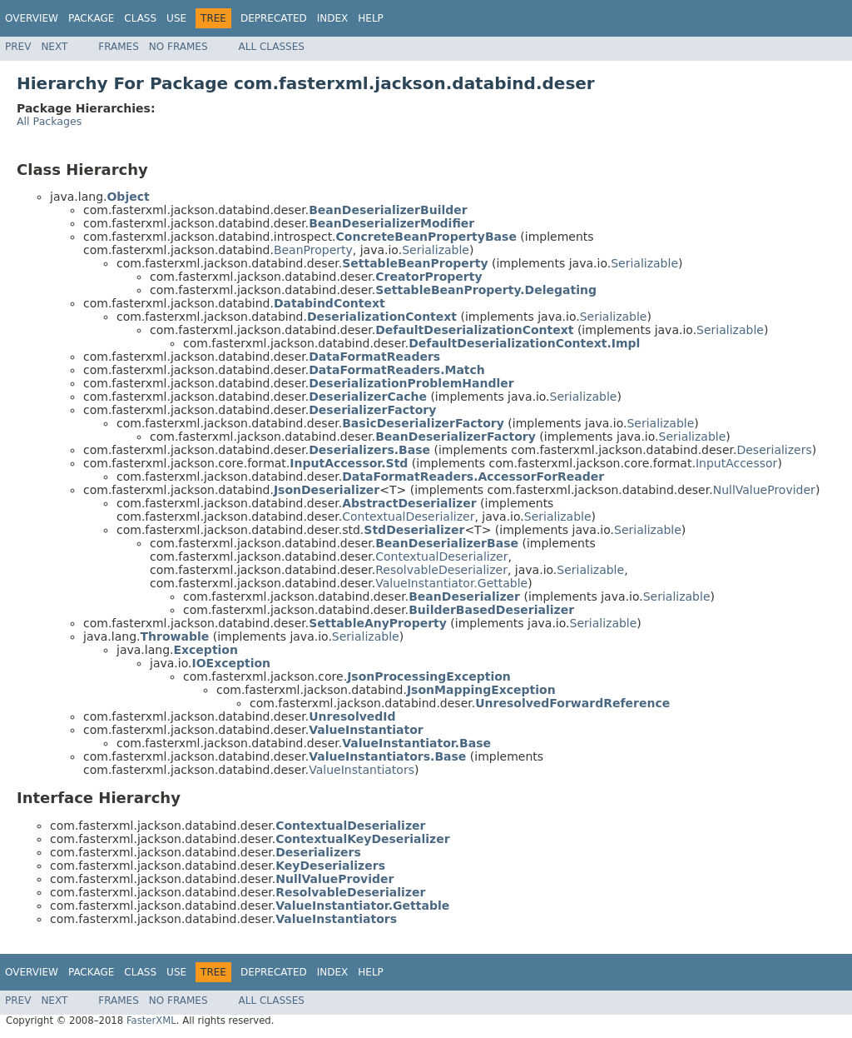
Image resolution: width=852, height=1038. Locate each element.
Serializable (435, 250)
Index (333, 18)
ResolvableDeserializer (441, 569)
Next (54, 46)
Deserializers (773, 450)
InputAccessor (737, 463)
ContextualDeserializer (408, 516)
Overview (31, 18)
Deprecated (273, 18)
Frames (118, 46)
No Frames (178, 46)
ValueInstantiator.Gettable (451, 583)
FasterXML (151, 1020)
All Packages (49, 121)
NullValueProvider (764, 490)
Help (371, 18)
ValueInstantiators (361, 769)
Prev (18, 46)
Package (91, 18)
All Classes (272, 46)
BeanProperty (313, 250)
